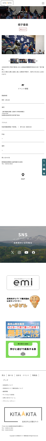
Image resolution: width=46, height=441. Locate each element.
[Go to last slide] (9, 61)
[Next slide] (36, 61)
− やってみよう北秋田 (8, 394)
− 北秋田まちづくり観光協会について (12, 388)
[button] (14, 61)
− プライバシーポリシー (8, 401)
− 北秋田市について (7, 385)
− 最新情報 (5, 391)
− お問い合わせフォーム (8, 398)
